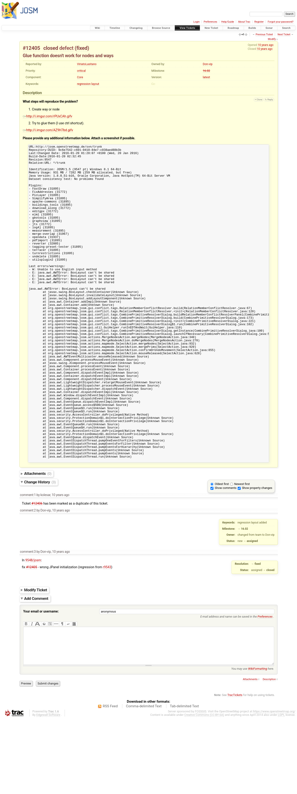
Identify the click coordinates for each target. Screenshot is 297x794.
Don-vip (208, 64)
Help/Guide (227, 21)
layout (95, 84)
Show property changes (257, 555)
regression (84, 84)
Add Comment (36, 666)
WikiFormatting (257, 743)
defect (66, 48)
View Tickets (187, 28)
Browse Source (161, 28)
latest (206, 77)
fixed (81, 48)
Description (269, 753)
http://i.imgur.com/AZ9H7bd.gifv (48, 130)
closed (50, 48)
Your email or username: (41, 679)
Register (259, 21)
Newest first (242, 551)
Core (80, 77)
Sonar (269, 28)
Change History (40, 549)
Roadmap (233, 28)
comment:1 (28, 563)
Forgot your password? (281, 21)
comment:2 (28, 578)
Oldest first (222, 551)
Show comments (226, 555)
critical (81, 70)
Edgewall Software (48, 789)
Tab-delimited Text (184, 781)
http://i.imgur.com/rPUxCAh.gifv (47, 116)
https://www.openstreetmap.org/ (274, 786)
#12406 (36, 571)
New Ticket (211, 28)
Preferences (210, 21)
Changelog (135, 28)
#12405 (31, 48)
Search (286, 28)
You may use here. (252, 743)
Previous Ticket (264, 34)
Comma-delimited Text (144, 781)
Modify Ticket (35, 657)
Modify (272, 39)
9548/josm (33, 628)
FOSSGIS (200, 786)
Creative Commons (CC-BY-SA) (204, 789)
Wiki (97, 28)
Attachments (38, 541)
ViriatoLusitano (87, 64)
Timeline (114, 28)
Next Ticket (284, 34)
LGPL (281, 789)
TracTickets (234, 769)
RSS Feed (110, 781)
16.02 (206, 70)
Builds (252, 28)
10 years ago (265, 45)
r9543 (107, 635)
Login (196, 21)
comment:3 (28, 619)
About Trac (244, 21)
